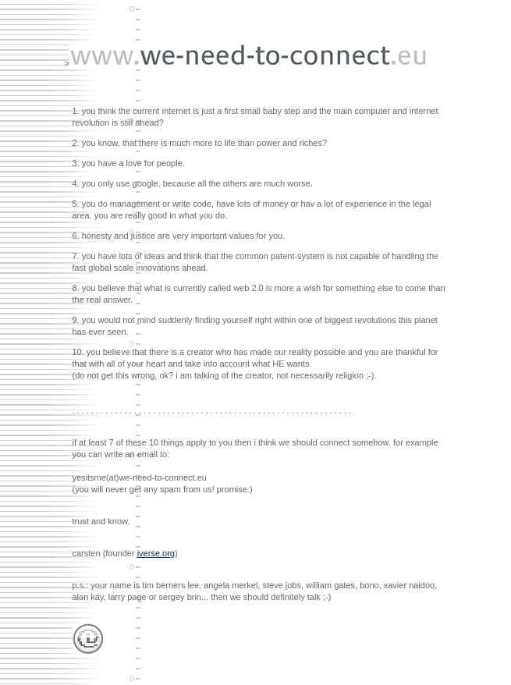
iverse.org (156, 553)
